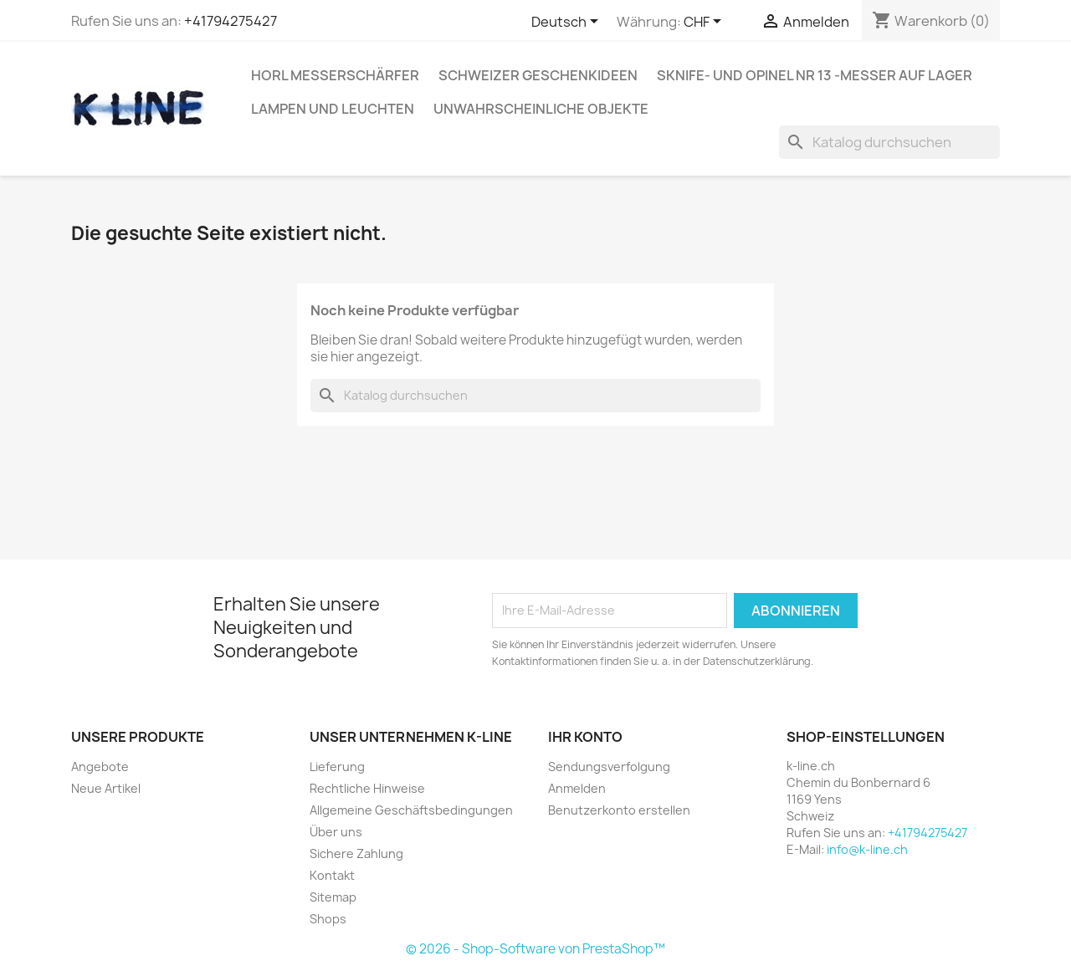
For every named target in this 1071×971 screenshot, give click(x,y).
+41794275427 (230, 21)
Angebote (100, 766)
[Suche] (889, 142)
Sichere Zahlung (356, 853)
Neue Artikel (106, 788)
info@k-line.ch (867, 849)
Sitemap (333, 897)
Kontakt (332, 875)
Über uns (336, 832)
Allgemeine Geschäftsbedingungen (411, 810)
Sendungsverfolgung (609, 766)
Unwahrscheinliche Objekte (540, 109)
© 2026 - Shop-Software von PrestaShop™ (535, 949)
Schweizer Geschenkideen (538, 75)
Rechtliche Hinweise (367, 788)
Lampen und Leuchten (332, 109)
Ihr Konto (585, 737)
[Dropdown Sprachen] (567, 23)
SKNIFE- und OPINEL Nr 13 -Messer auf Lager (814, 75)
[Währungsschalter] (705, 23)
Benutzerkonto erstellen (619, 810)
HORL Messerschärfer (335, 75)
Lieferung (337, 766)
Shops (328, 919)
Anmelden (577, 788)
